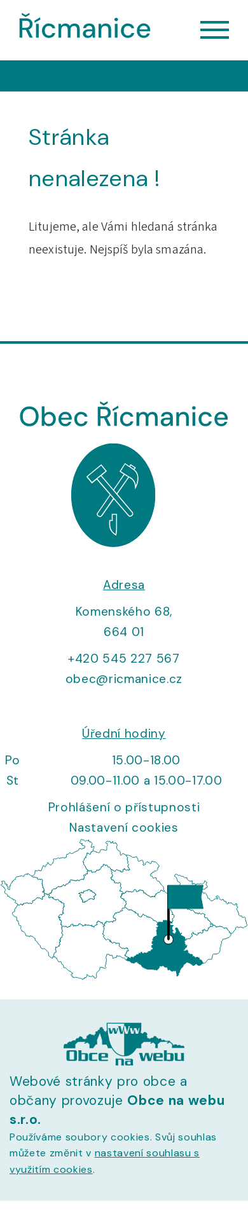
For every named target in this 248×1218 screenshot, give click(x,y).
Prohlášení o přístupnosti (124, 807)
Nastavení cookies (123, 828)
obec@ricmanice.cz (124, 679)
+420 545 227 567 (124, 659)
